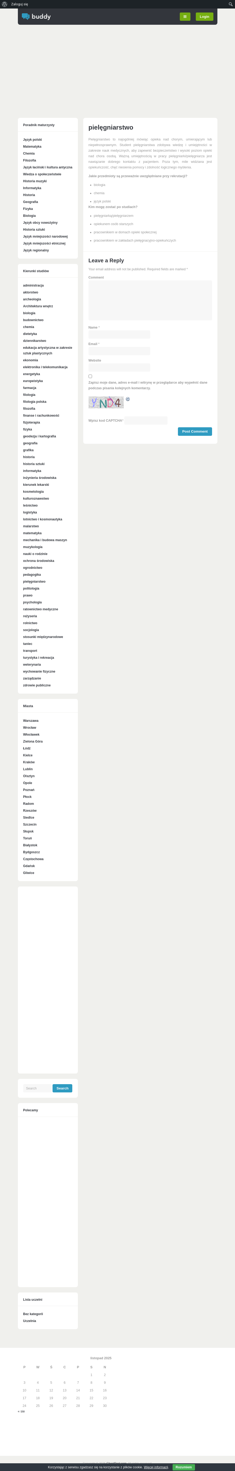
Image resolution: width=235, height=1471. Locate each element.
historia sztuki (34, 464)
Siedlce (28, 817)
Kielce (28, 755)
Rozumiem (184, 1467)
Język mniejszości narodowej (45, 236)
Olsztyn (29, 776)
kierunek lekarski (36, 485)
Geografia (30, 202)
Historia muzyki (35, 181)
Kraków (29, 762)
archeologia (32, 299)
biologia (29, 313)
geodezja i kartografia (39, 436)
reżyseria (30, 616)
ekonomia (30, 360)
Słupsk (28, 831)
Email (93, 344)
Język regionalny (36, 250)
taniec (28, 644)
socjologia (31, 630)
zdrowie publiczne (37, 685)
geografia (30, 443)
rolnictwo (30, 623)
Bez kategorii (33, 1314)
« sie (21, 1411)
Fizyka (28, 209)
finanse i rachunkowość (41, 415)
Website (95, 360)
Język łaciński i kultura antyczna (48, 167)
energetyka (31, 374)
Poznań (29, 790)
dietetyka (30, 334)
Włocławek (31, 734)
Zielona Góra (33, 741)
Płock (27, 797)
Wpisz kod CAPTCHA (105, 420)
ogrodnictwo (32, 568)
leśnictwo (30, 505)
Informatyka (32, 188)
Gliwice (28, 873)
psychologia (32, 602)
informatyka (32, 471)
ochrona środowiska (38, 561)
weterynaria (32, 664)
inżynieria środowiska (40, 478)
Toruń (27, 838)
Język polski (32, 140)
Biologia (29, 216)
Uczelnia (29, 1321)
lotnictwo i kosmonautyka (42, 519)
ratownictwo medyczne (40, 609)
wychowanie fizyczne (39, 671)
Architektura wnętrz (38, 306)
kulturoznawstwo (36, 498)
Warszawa (31, 721)
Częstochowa (33, 859)
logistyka (30, 512)
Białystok (30, 845)
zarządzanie (32, 678)
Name (93, 327)
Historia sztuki (34, 229)
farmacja (29, 388)
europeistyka (33, 381)
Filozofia (29, 160)
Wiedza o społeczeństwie (42, 174)
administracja (33, 285)
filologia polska (34, 402)
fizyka (27, 429)
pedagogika (32, 575)
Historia (29, 195)
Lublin (28, 769)
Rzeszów (30, 811)
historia (29, 457)
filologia (29, 395)
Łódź (27, 748)
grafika (28, 450)
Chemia (29, 153)
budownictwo (33, 320)
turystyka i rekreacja (38, 658)
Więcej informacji (156, 1467)
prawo (28, 595)
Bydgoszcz (31, 852)
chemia (28, 327)
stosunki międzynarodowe (43, 637)
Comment (96, 277)
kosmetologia (33, 492)
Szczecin (30, 824)
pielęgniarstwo (34, 581)
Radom (28, 804)
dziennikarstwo (34, 341)
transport (30, 651)
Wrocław (29, 728)
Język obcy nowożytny (40, 223)
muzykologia (33, 547)
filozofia (29, 409)
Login (204, 17)
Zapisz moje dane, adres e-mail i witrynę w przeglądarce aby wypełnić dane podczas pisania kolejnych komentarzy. (148, 385)
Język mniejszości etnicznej (44, 243)
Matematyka (32, 146)
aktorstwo (30, 292)
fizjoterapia (31, 422)
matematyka (32, 533)
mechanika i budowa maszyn (45, 540)
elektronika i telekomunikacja (45, 367)
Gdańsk (29, 866)
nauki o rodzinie (35, 554)
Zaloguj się (19, 4)
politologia (31, 588)
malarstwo (31, 526)
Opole (27, 783)
